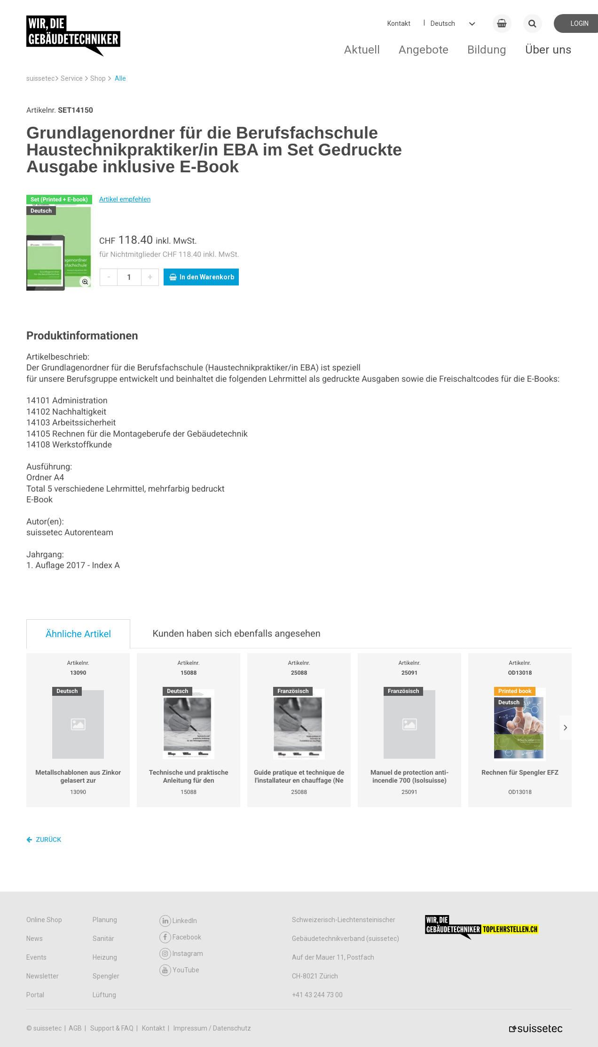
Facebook (180, 937)
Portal (35, 995)
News (34, 938)
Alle (120, 78)
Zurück (43, 839)
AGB (76, 1028)
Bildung (486, 49)
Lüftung (104, 995)
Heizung (105, 957)
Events (36, 957)
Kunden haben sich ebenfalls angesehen (236, 633)
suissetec (40, 78)
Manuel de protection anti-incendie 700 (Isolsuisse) (409, 777)
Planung (105, 920)
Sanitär (103, 938)
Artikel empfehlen (124, 199)
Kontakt (398, 23)
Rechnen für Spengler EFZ (520, 773)
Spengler (106, 976)
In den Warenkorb (202, 277)
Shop (98, 78)
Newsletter (42, 976)
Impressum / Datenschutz (212, 1028)
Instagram (181, 954)
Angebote (423, 49)
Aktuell (362, 49)
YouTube (179, 970)
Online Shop (44, 920)
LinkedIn (178, 921)
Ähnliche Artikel (78, 633)
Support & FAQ (112, 1028)
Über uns (548, 49)
